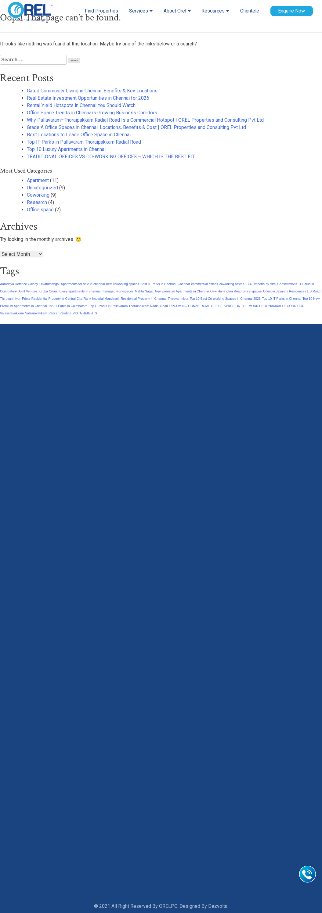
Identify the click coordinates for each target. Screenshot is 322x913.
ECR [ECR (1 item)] (249, 284)
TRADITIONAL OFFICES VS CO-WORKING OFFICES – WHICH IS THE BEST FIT (111, 156)
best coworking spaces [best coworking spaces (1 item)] (122, 284)
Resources (213, 11)
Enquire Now (291, 11)
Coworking (38, 195)
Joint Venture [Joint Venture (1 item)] (27, 291)
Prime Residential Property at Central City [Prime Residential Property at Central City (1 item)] (52, 298)
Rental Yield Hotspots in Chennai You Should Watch (81, 105)
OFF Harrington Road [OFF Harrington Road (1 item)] (225, 291)
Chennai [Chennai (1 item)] (184, 284)
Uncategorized (42, 188)
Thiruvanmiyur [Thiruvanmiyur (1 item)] (178, 298)
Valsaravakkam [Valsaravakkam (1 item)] (36, 313)
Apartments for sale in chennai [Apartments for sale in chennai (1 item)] (83, 284)
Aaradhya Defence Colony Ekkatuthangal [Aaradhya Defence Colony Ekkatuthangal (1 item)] (30, 284)
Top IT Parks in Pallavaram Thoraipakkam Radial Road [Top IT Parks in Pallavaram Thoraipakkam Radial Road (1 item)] (128, 306)
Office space (40, 210)
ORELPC (168, 906)
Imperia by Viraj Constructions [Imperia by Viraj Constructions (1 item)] (275, 284)
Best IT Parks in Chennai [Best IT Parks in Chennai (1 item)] (158, 284)
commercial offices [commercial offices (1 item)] (204, 284)
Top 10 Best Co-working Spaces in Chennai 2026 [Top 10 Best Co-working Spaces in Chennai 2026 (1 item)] (225, 298)
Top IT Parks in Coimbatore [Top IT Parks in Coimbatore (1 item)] (68, 306)
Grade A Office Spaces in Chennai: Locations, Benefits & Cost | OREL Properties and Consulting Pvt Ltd (136, 127)
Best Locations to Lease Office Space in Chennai (79, 135)
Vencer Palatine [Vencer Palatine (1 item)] (60, 313)
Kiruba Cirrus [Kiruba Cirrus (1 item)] (47, 291)
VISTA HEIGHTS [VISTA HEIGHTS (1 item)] (85, 313)
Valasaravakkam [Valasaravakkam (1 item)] (12, 313)
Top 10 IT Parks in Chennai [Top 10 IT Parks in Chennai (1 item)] (281, 298)
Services (138, 11)
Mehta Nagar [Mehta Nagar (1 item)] (144, 291)
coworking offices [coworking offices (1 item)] (231, 284)
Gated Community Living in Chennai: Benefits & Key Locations (92, 91)
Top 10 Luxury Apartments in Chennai (66, 149)
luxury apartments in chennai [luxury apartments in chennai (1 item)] (79, 291)
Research (37, 202)
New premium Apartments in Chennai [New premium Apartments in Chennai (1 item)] (182, 291)
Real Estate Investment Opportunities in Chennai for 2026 (88, 98)
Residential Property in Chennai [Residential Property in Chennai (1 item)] (143, 298)
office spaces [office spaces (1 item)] (252, 291)
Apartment (38, 180)
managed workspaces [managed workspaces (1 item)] (118, 291)
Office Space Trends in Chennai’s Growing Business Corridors (92, 113)
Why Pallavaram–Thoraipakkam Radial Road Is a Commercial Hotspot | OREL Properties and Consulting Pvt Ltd (145, 120)
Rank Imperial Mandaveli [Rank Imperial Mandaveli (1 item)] (101, 298)
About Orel (174, 11)
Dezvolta (217, 906)
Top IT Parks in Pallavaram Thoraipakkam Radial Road (84, 142)
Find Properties (101, 11)
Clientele (249, 11)
